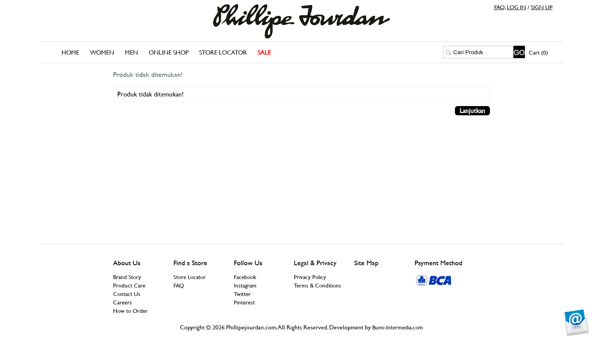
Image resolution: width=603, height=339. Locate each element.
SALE (264, 52)
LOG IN (516, 7)
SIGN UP (542, 7)
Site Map (366, 263)
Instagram (245, 285)
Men (131, 52)
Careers (122, 302)
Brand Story (127, 277)
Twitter (242, 294)
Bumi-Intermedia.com (397, 327)
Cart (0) (538, 52)
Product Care (129, 285)
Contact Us (126, 294)
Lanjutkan (472, 111)
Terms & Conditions (317, 285)
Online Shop (168, 52)
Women (102, 52)
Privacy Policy (310, 277)
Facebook (245, 277)
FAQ (499, 7)
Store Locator (223, 52)
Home (70, 52)
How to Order (130, 310)
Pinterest (244, 302)
